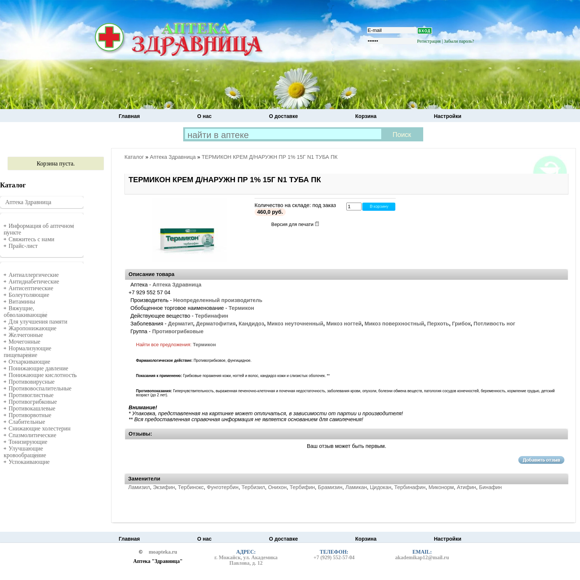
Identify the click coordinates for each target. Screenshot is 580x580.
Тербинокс (191, 487)
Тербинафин (211, 316)
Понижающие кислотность (43, 375)
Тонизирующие (28, 442)
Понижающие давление (38, 368)
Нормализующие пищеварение (27, 351)
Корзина (365, 116)
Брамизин (330, 487)
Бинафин (490, 487)
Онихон (277, 487)
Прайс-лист (23, 246)
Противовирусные (32, 382)
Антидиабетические (34, 281)
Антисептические (31, 288)
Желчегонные (26, 335)
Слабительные (27, 422)
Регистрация (429, 41)
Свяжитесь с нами (31, 239)
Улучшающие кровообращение (25, 451)
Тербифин (302, 487)
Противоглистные (31, 395)
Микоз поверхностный (394, 324)
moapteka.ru (163, 552)
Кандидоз (251, 324)
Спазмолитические (32, 435)
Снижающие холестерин (40, 428)
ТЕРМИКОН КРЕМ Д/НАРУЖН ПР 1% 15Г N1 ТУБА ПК (270, 157)
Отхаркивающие (29, 361)
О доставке (283, 116)
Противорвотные (30, 415)
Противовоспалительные (40, 388)
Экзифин (164, 487)
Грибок (461, 324)
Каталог (134, 157)
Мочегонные (24, 341)
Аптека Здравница (28, 202)
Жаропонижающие (32, 328)
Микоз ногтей (344, 324)
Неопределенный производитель (217, 300)
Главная (129, 116)
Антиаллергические (34, 275)
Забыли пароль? (459, 41)
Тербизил (253, 487)
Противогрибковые (33, 402)
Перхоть (438, 324)
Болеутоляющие (29, 295)
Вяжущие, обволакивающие (25, 311)
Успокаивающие (29, 462)
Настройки (447, 116)
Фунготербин (223, 487)
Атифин (466, 487)
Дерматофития (216, 324)
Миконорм (441, 487)
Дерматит (180, 324)
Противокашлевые (32, 408)
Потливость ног (494, 324)
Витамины (22, 301)
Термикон (241, 308)
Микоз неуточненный (295, 324)
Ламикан (356, 487)
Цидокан (380, 487)
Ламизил (139, 487)
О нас (204, 116)
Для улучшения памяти (38, 321)
